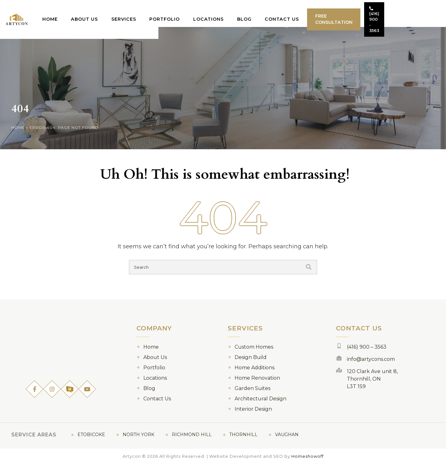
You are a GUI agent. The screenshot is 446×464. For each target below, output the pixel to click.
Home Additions (254, 368)
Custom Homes (254, 347)
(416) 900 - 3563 (412, 13)
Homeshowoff (307, 456)
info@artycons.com (371, 359)
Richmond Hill (192, 434)
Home (76, 13)
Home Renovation (257, 378)
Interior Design (253, 409)
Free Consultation (357, 13)
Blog (266, 13)
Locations (231, 13)
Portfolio (188, 13)
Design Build (251, 357)
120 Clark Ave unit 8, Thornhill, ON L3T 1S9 (372, 378)
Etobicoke (91, 434)
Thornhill (243, 434)
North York (138, 434)
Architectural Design (260, 399)
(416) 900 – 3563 (366, 347)
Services (148, 13)
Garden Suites (252, 388)
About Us (110, 13)
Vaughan (287, 434)
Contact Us (302, 13)
